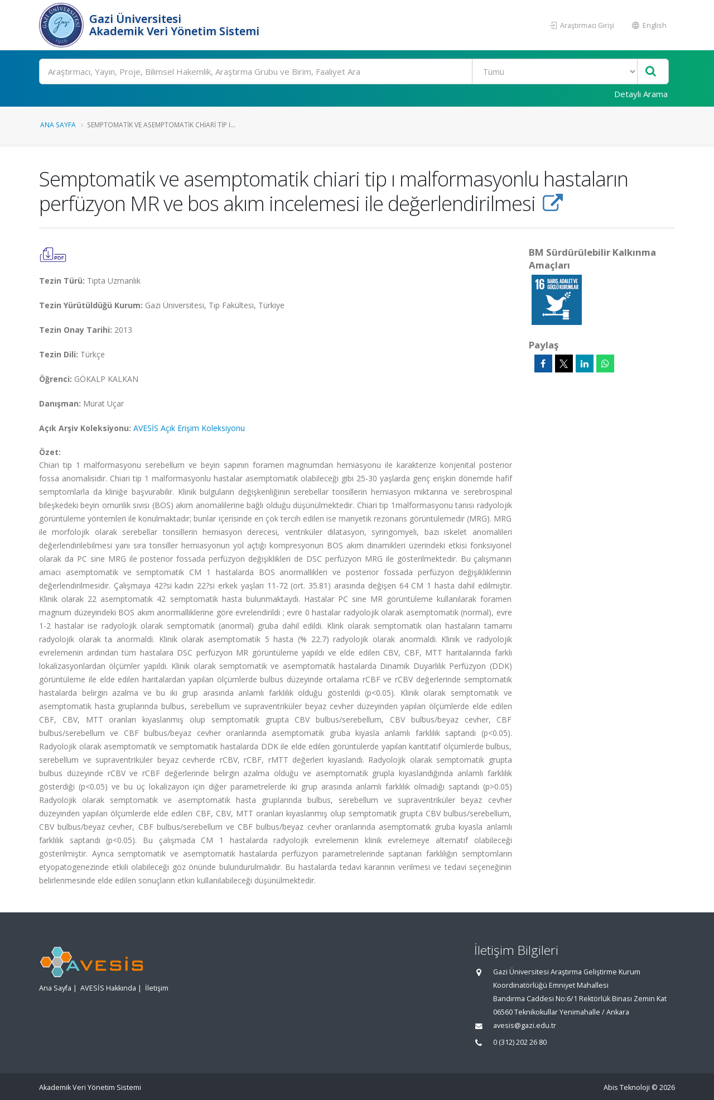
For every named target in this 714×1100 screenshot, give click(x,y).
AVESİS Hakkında (108, 988)
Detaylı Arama (641, 93)
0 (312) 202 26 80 (520, 1042)
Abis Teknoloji (627, 1087)
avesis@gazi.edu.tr (524, 1025)
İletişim (156, 988)
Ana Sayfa (58, 124)
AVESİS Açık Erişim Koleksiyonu (189, 428)
